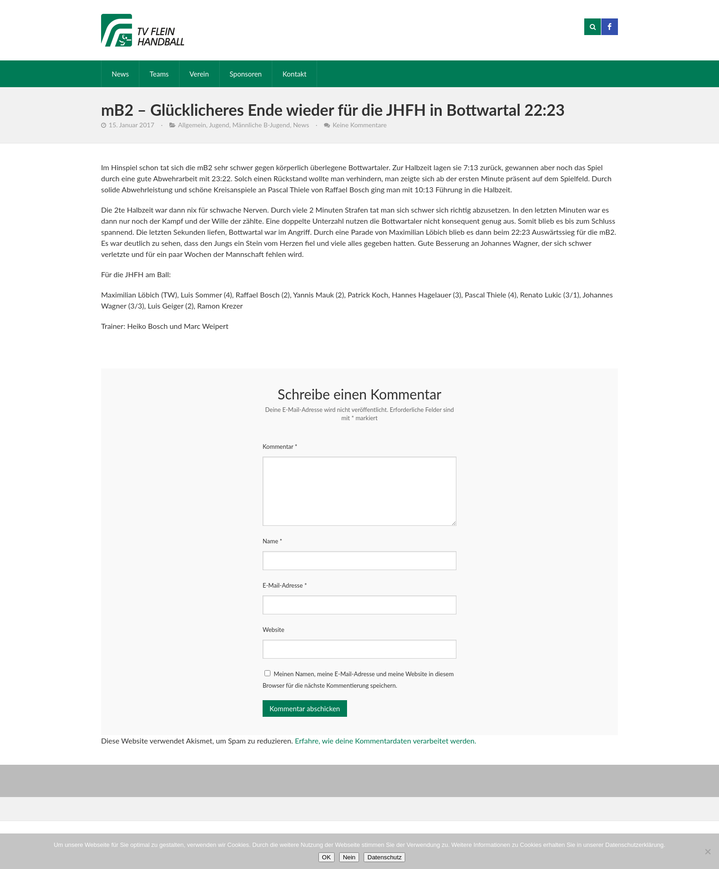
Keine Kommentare (360, 125)
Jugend (219, 125)
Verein (199, 74)
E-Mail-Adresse (285, 585)
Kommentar (280, 446)
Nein (349, 857)
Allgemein (192, 125)
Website (273, 629)
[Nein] (707, 851)
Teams (159, 74)
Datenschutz (384, 857)
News (120, 74)
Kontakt (294, 74)
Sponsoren (246, 74)
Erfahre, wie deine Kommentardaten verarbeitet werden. (385, 740)
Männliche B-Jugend (261, 125)
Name (272, 541)
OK (326, 857)
